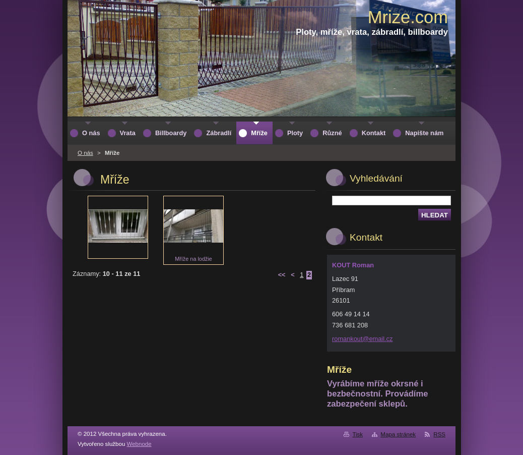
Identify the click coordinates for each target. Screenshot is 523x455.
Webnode (139, 444)
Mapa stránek (398, 434)
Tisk (357, 434)
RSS (439, 434)
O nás (85, 153)
